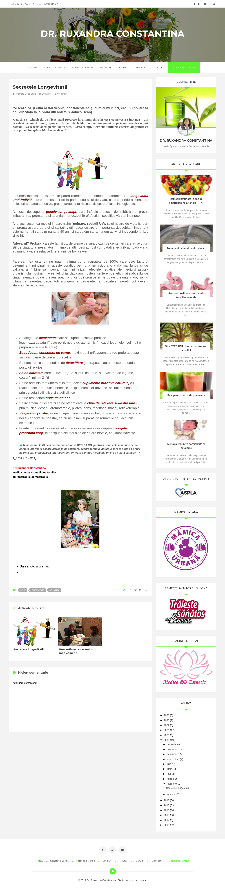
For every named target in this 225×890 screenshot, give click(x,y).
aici (38, 566)
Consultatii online (184, 67)
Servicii (140, 67)
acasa (32, 67)
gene (23, 590)
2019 (166, 740)
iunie (169, 768)
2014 (166, 820)
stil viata (54, 590)
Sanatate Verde (59, 860)
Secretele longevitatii (29, 649)
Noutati (123, 67)
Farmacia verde (82, 67)
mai (169, 773)
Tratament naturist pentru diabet (186, 248)
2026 (166, 715)
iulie (169, 764)
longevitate (37, 590)
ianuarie (171, 794)
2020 (166, 735)
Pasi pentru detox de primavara (186, 395)
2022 (166, 725)
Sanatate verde (54, 67)
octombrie (172, 754)
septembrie (173, 759)
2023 (166, 720)
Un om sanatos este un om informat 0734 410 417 (33, 4)
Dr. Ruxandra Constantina (112, 34)
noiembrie (172, 749)
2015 (166, 815)
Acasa (39, 860)
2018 (166, 800)
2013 (166, 825)
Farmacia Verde (86, 860)
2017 (166, 805)
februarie (172, 783)
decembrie (173, 744)
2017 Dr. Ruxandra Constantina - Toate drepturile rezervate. (112, 880)
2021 (166, 730)
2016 (166, 810)
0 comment (60, 94)
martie (170, 778)
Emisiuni (105, 67)
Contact (158, 67)
